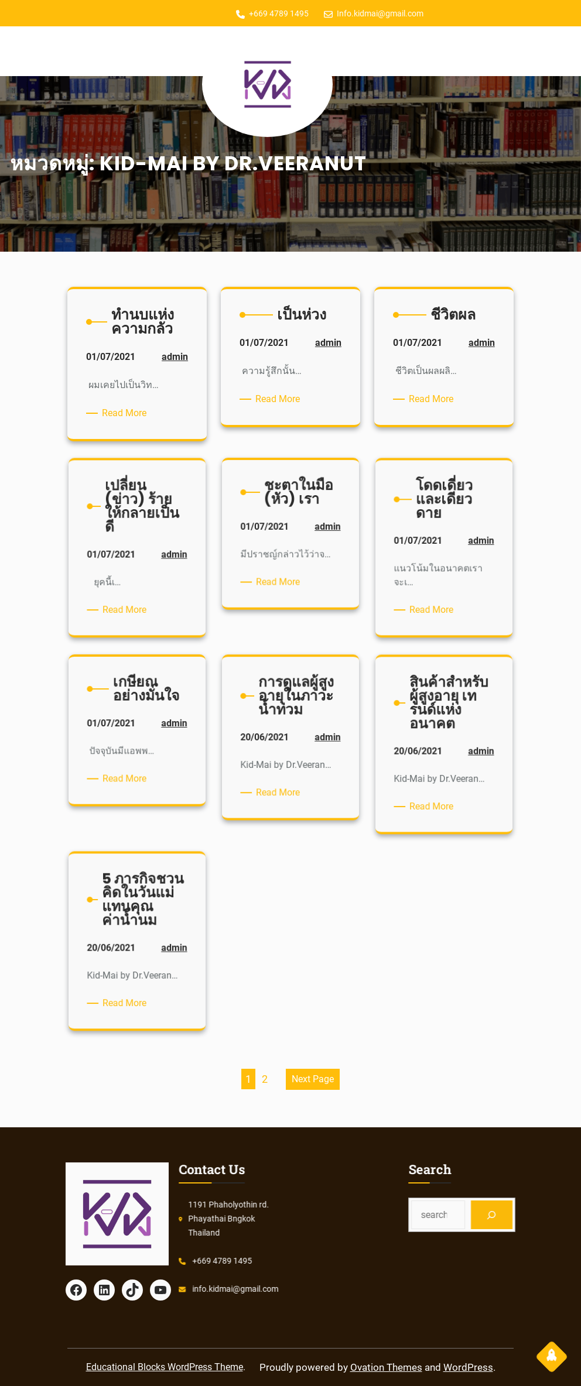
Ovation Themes (386, 1367)
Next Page (313, 1079)
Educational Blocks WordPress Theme (164, 1367)
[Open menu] (127, 51)
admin (165, 372)
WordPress (468, 1367)
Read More (129, 413)
